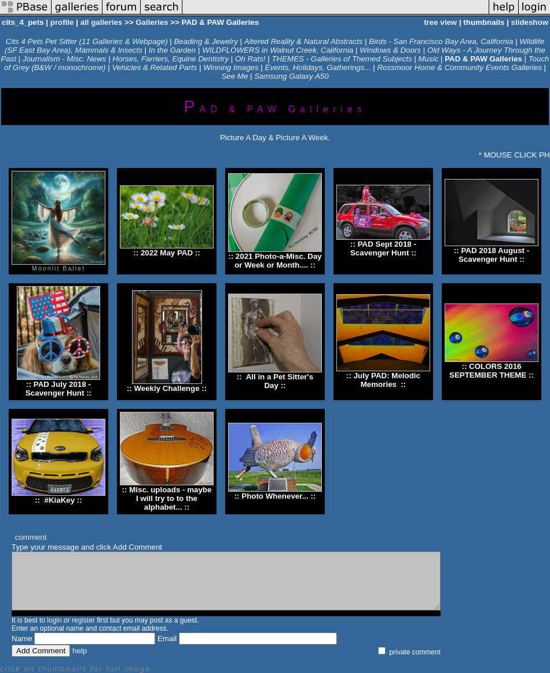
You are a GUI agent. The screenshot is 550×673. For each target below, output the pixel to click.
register (83, 620)
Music (429, 58)
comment (31, 537)
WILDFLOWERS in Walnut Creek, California (277, 50)
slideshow (529, 22)
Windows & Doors (390, 50)
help (79, 650)
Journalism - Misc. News (64, 58)
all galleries (101, 22)
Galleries (151, 22)
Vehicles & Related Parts (154, 67)
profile (62, 22)
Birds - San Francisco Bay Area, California (441, 41)
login (54, 620)
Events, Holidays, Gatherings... (318, 67)
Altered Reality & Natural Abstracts (304, 41)
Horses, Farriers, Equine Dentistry (170, 58)
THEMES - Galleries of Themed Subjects (342, 58)
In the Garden (172, 50)
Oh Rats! (250, 58)
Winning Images (230, 67)
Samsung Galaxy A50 (291, 76)
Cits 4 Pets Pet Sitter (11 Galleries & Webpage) (87, 41)
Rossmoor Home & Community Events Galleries (459, 67)
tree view (440, 22)
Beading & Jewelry (205, 41)
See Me (234, 76)
